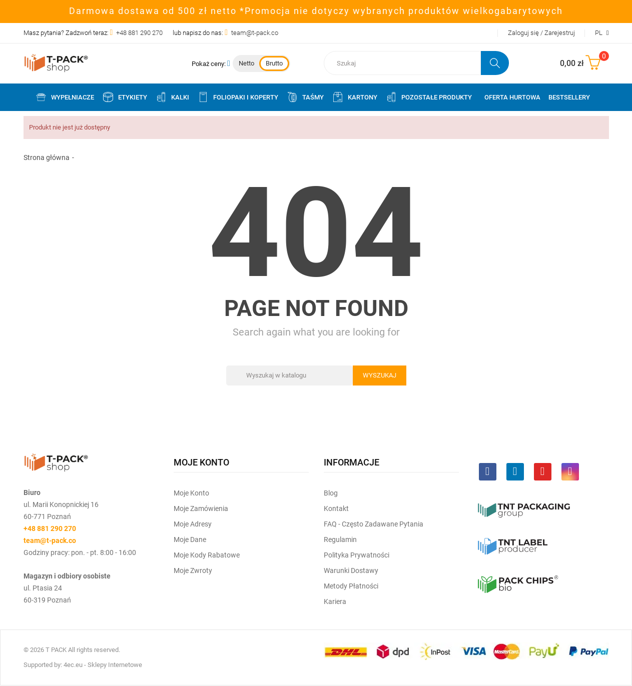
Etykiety (124, 97)
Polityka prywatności (356, 555)
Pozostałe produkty (428, 97)
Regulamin (340, 540)
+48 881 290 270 (139, 32)
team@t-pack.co (254, 32)
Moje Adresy (193, 524)
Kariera (335, 602)
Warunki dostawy (351, 570)
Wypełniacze (64, 97)
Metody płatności (351, 586)
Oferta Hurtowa (512, 97)
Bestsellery (569, 97)
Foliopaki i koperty (237, 97)
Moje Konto (191, 493)
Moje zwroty (193, 570)
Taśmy (305, 97)
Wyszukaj (379, 375)
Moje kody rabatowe (207, 555)
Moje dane (190, 540)
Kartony (354, 97)
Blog (331, 493)
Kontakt (336, 508)
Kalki (172, 97)
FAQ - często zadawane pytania (373, 524)
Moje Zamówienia (201, 508)
